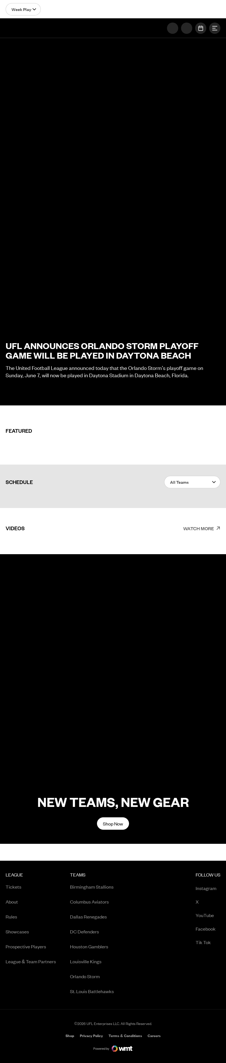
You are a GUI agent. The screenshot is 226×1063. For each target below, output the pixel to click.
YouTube (208, 915)
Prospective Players (26, 946)
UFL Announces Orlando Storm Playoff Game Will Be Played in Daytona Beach (102, 350)
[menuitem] (31, 935)
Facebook (208, 929)
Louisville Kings (85, 961)
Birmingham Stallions (92, 886)
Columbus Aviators (89, 901)
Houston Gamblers (89, 946)
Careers (154, 1036)
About (12, 901)
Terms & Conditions (125, 1035)
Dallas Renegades (88, 916)
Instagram (208, 888)
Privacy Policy (91, 1035)
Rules (11, 916)
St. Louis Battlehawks (92, 991)
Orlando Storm (85, 976)
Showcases (17, 931)
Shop (69, 1036)
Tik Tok (208, 942)
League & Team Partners (31, 961)
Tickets (13, 886)
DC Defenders (84, 931)
